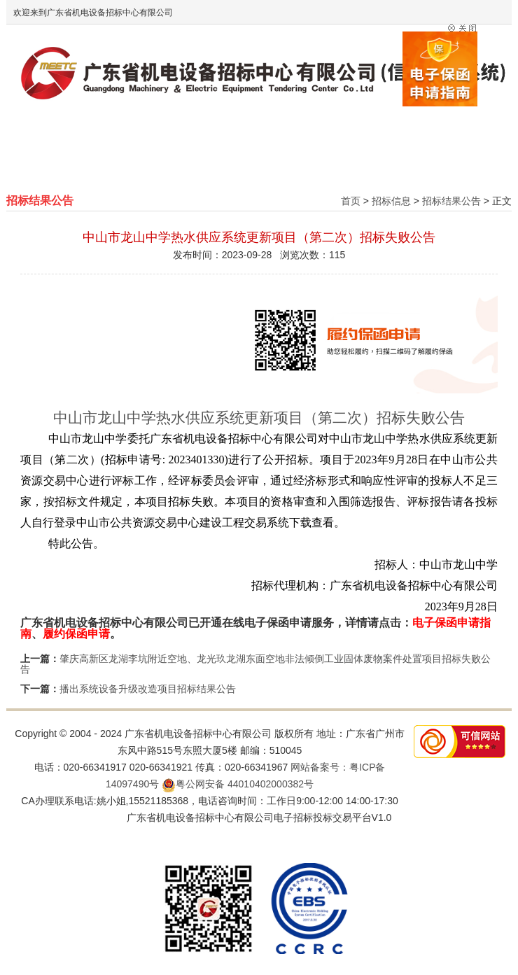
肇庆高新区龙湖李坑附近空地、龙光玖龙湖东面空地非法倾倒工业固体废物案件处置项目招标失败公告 (255, 664)
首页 (350, 200)
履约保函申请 (76, 634)
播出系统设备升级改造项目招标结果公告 (147, 688)
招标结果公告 (451, 200)
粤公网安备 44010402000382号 (238, 784)
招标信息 (391, 200)
